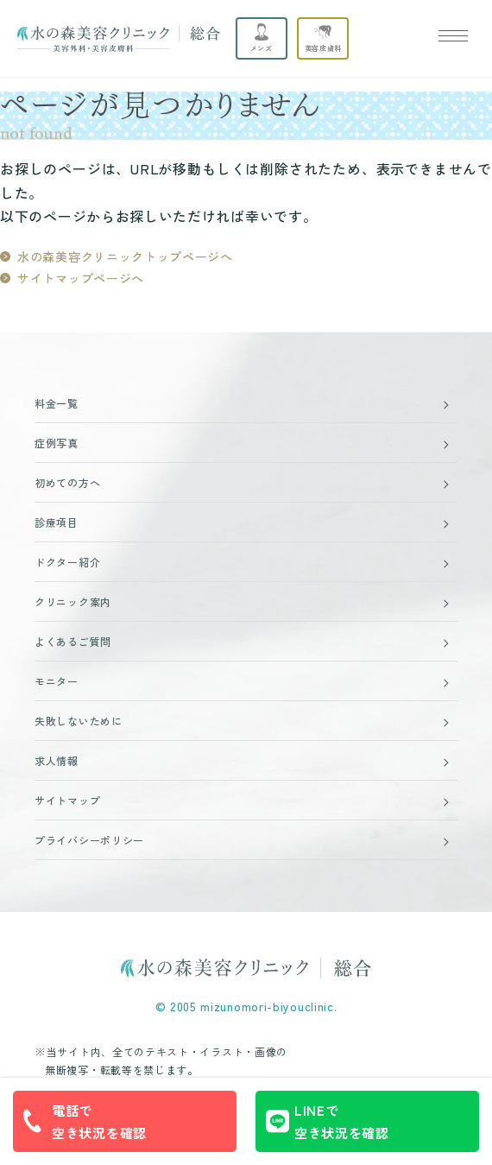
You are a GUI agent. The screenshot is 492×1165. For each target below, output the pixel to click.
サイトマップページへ (80, 278)
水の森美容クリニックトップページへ (125, 256)
